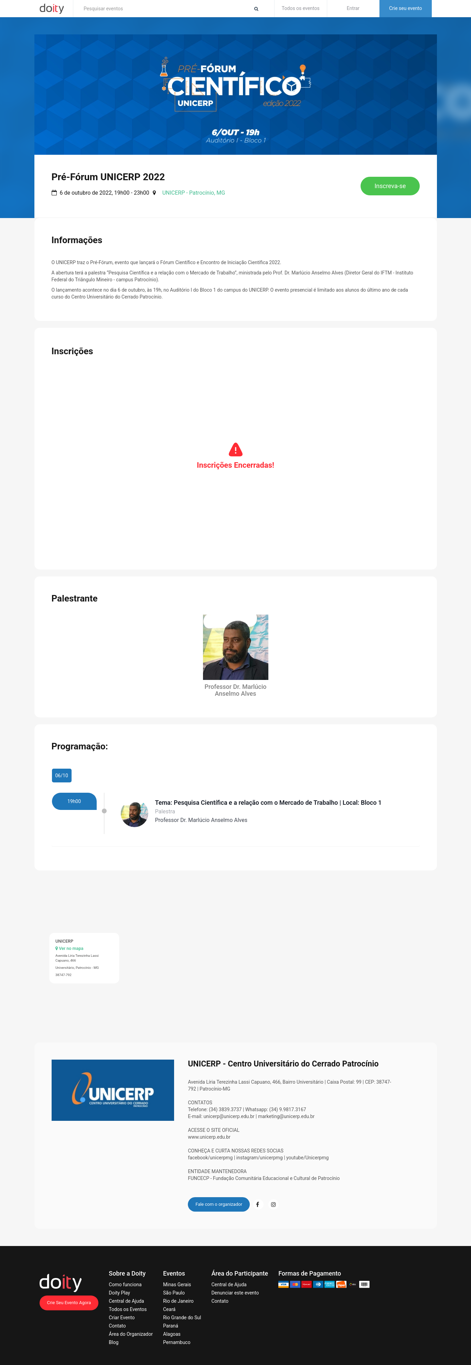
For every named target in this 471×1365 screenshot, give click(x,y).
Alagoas (172, 1328)
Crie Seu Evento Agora (69, 1297)
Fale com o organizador (218, 1198)
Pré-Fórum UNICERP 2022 (108, 177)
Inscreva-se (390, 185)
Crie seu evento (405, 8)
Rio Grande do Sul (182, 1312)
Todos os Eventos (128, 1304)
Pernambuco (176, 1337)
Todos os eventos (301, 8)
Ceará (169, 1304)
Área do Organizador (131, 1328)
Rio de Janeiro (178, 1295)
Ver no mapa (69, 942)
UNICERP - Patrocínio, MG (193, 192)
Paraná (170, 1320)
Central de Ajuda (126, 1295)
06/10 (61, 769)
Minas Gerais (177, 1279)
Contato (117, 1320)
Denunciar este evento (235, 1287)
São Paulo (174, 1287)
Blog (113, 1337)
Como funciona (125, 1279)
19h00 (74, 795)
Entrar (353, 8)
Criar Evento (122, 1312)
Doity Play (119, 1287)
